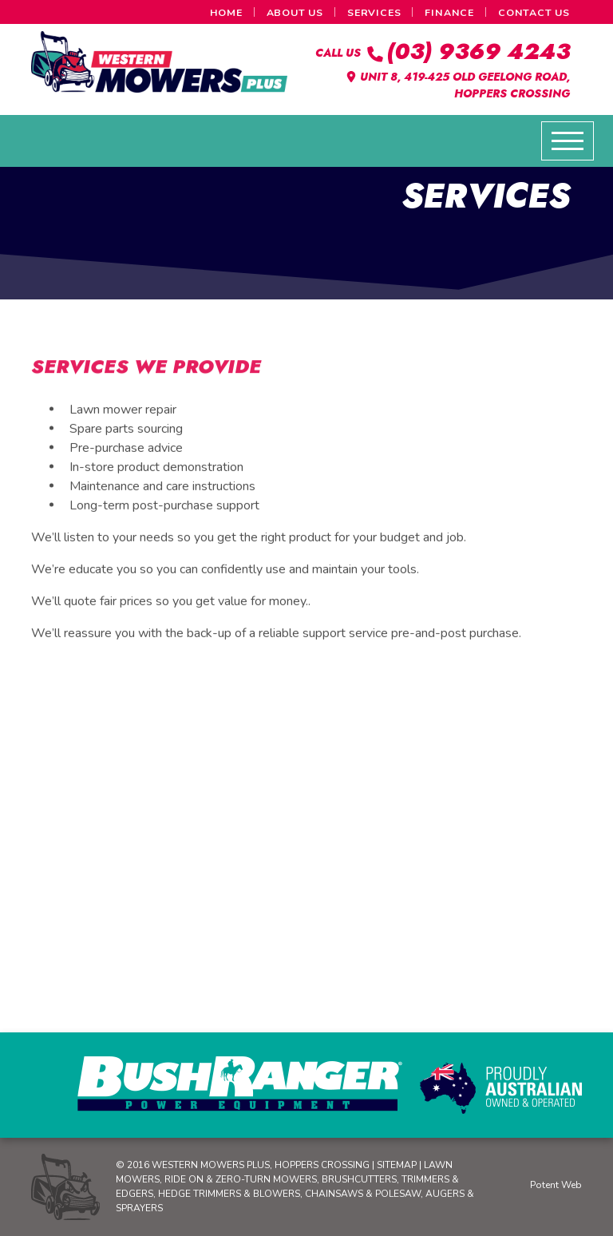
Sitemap (397, 1165)
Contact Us (534, 12)
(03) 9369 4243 (467, 51)
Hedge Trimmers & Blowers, (231, 1193)
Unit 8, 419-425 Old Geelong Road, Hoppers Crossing (458, 85)
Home (226, 12)
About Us (295, 12)
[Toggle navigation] (567, 140)
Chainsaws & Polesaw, (365, 1193)
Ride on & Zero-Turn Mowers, (243, 1179)
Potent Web (556, 1185)
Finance (449, 12)
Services (374, 12)
